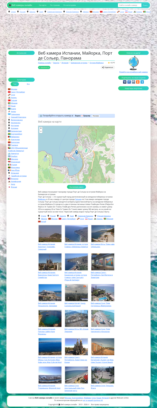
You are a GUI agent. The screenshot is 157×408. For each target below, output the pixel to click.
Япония (14, 187)
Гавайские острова (19, 176)
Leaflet (112, 182)
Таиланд (14, 145)
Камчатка (15, 153)
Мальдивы (15, 167)
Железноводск (17, 120)
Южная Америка (72, 12)
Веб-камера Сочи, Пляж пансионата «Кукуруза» (100, 330)
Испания (105, 398)
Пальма (78, 199)
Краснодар (15, 139)
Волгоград (15, 142)
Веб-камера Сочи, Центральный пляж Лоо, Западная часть (75, 388)
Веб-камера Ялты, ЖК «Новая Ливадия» (76, 330)
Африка (86, 12)
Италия (14, 165)
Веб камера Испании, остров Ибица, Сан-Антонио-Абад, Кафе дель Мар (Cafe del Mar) (50, 359)
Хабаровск (15, 137)
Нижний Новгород (18, 117)
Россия (22, 12)
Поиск (145, 5)
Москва (96, 12)
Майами (87, 398)
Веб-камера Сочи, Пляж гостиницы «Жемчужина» (101, 304)
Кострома (15, 125)
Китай (43, 221)
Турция (14, 100)
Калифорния (16, 181)
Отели (13, 12)
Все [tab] (28, 84)
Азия (41, 12)
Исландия (15, 173)
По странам (55, 5)
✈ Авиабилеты (44, 67)
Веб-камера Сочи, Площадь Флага (102, 386)
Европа (32, 12)
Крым (130, 12)
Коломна (14, 128)
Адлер (13, 111)
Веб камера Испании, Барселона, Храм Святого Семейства (48, 275)
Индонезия (15, 162)
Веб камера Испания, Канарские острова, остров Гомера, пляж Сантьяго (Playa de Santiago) (76, 276)
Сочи (122, 12)
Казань (139, 12)
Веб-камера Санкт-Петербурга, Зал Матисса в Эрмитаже (102, 275)
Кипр (13, 184)
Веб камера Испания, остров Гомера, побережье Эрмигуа (76, 245)
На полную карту (76, 187)
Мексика (14, 159)
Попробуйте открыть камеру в (67, 115)
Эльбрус (14, 156)
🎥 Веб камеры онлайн (20, 5)
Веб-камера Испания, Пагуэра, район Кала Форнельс (46, 331)
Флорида (14, 179)
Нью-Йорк (15, 170)
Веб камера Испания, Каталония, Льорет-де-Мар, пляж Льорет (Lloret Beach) (102, 359)
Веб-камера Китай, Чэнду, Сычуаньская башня (75, 304)
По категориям (69, 5)
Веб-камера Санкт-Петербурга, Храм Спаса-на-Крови (76, 359)
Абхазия (149, 12)
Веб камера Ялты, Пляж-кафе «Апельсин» (102, 245)
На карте (42, 5)
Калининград (16, 131)
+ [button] (41, 128)
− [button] (41, 131)
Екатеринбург (16, 134)
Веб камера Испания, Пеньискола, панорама (47, 304)
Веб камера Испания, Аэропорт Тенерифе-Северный (46, 246)
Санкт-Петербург (109, 12)
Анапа (13, 109)
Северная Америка (54, 12)
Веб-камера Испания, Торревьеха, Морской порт (49, 386)
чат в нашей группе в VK (93, 400)
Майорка (42, 199)
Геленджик (15, 114)
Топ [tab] (14, 84)
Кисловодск (15, 123)
